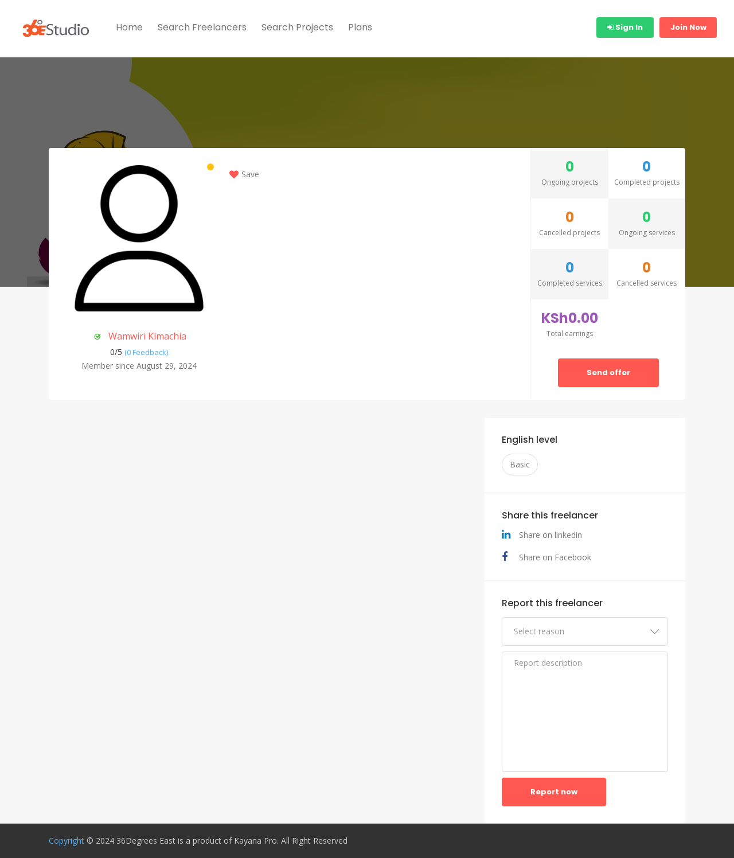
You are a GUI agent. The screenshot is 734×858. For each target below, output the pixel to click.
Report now (553, 791)
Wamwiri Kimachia (147, 336)
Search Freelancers (202, 27)
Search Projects (297, 27)
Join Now (688, 27)
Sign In (625, 27)
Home (129, 27)
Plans (360, 27)
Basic (520, 464)
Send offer (608, 372)
